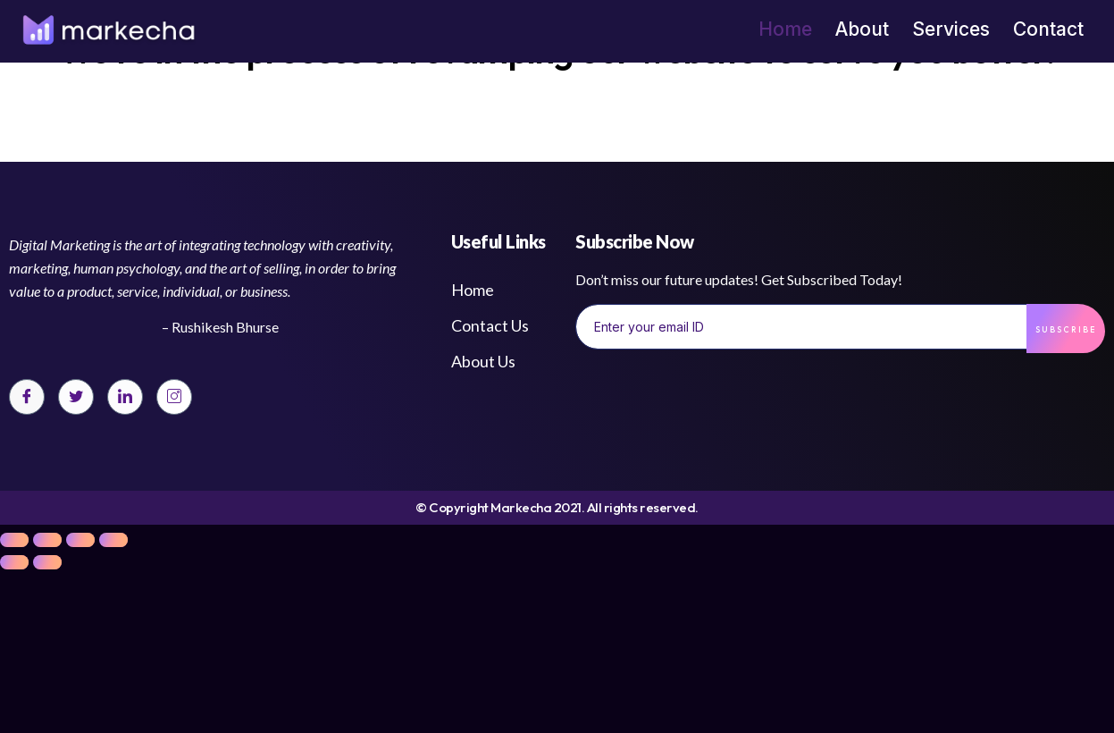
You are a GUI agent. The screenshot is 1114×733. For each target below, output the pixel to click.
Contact (1048, 29)
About (862, 29)
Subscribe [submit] (1065, 329)
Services (951, 29)
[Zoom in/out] (113, 540)
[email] (801, 326)
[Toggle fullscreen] (80, 540)
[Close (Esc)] (14, 540)
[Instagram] (174, 397)
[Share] (47, 540)
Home (785, 29)
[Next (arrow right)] (47, 562)
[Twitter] (76, 397)
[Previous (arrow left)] (14, 562)
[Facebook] (27, 397)
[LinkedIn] (125, 397)
